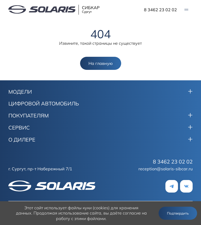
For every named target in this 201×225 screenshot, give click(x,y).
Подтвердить (178, 213)
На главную (100, 63)
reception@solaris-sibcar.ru (165, 168)
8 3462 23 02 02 (160, 9)
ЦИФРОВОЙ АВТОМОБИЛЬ (43, 103)
